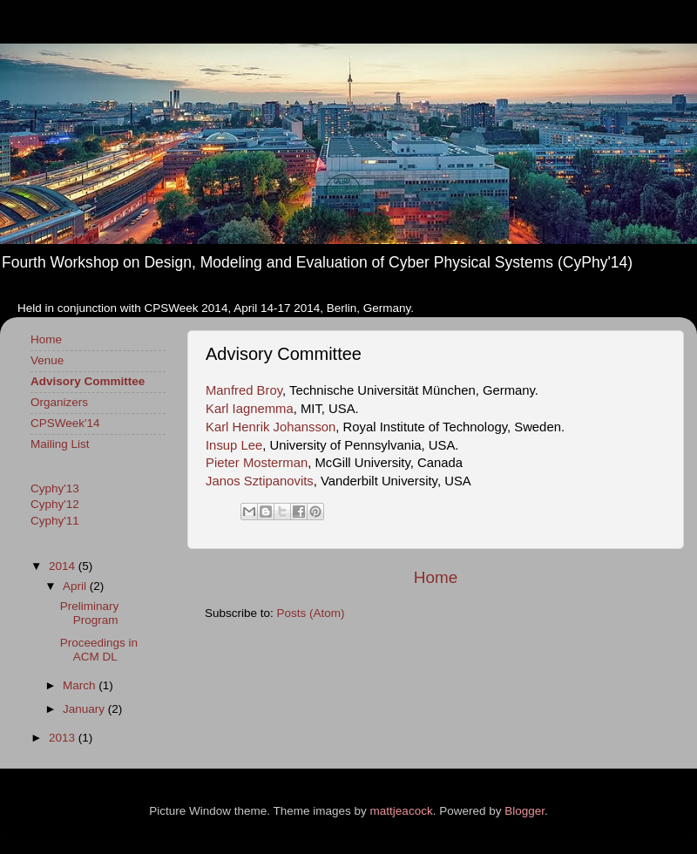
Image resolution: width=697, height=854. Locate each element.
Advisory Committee (87, 381)
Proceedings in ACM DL (99, 649)
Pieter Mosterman (257, 463)
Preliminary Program (89, 613)
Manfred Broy (244, 390)
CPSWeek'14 (65, 423)
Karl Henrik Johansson (270, 427)
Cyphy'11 (54, 520)
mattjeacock (401, 810)
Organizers (59, 402)
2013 (63, 737)
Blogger (524, 810)
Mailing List (60, 444)
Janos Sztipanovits (260, 481)
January (85, 708)
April (76, 586)
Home (435, 577)
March (80, 685)
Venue (47, 360)
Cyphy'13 (54, 488)
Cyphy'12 (54, 504)
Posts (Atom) (311, 613)
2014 (63, 566)
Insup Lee (234, 445)
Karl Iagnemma (250, 409)
